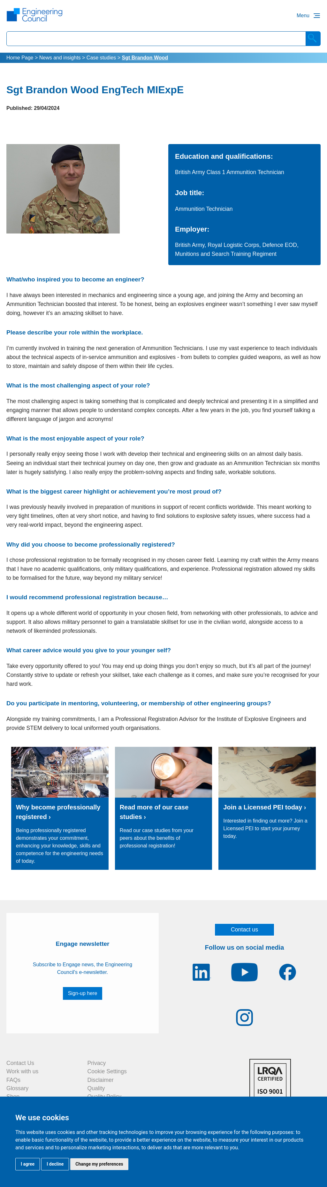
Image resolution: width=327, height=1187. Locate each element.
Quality (96, 1088)
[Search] (313, 38)
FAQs (13, 1080)
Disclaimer (100, 1080)
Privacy (96, 1063)
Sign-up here (82, 993)
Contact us (244, 929)
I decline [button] (55, 1164)
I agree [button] (27, 1164)
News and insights (60, 57)
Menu (303, 15)
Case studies (101, 57)
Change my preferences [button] (99, 1164)
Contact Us (20, 1063)
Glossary (17, 1088)
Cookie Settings (107, 1071)
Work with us (22, 1071)
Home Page (20, 57)
